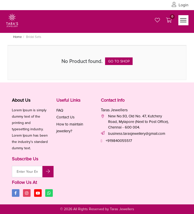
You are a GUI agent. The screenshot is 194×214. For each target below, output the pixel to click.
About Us (21, 100)
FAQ (59, 110)
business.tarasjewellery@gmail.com (136, 133)
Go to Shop (119, 61)
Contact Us (65, 117)
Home (17, 37)
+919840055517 (119, 140)
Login (180, 5)
